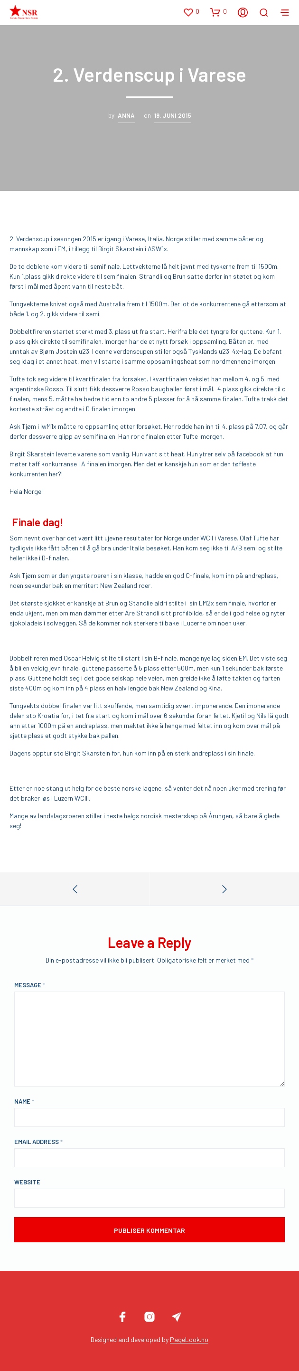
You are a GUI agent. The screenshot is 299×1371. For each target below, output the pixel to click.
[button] (191, 12)
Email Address (38, 1141)
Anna (126, 115)
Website (27, 1182)
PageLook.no (189, 1339)
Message (29, 985)
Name (24, 1101)
